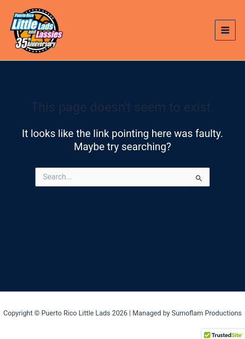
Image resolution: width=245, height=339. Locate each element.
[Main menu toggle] (225, 30)
